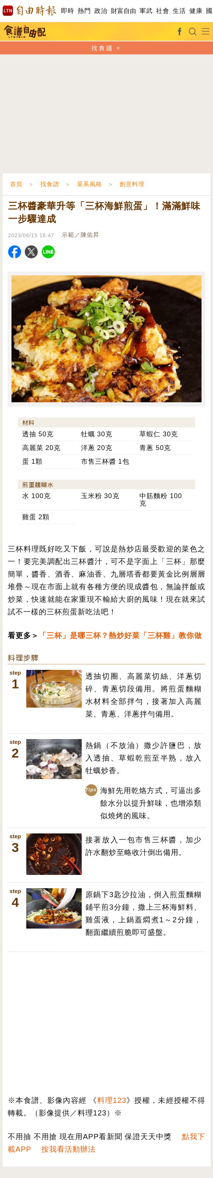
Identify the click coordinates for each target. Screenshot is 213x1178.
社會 (162, 10)
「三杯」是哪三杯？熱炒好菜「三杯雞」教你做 (120, 635)
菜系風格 (89, 184)
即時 (67, 10)
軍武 (145, 10)
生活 (179, 10)
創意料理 (132, 184)
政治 (100, 10)
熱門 (84, 10)
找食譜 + (106, 47)
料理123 (111, 1100)
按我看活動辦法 (68, 1149)
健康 (195, 10)
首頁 (16, 184)
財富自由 (123, 10)
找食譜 (49, 184)
